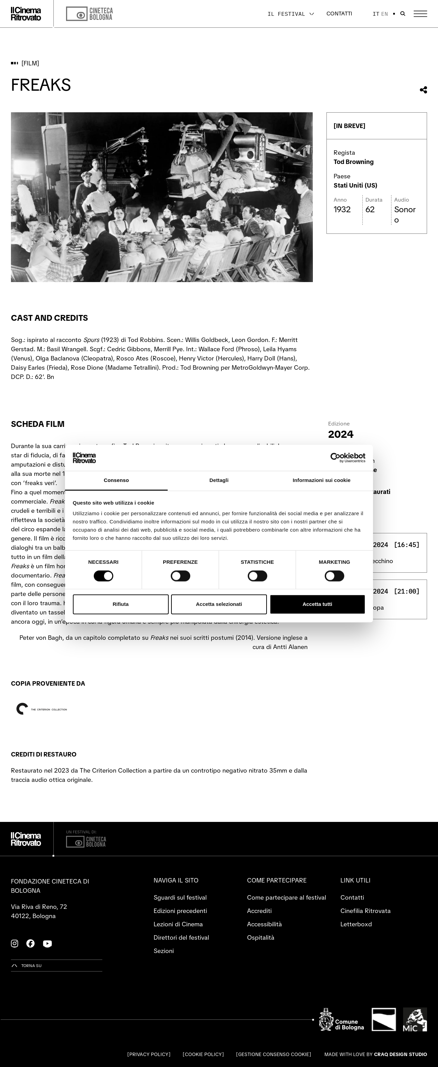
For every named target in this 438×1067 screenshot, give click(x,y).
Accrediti (259, 911)
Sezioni (164, 951)
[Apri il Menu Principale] (420, 13)
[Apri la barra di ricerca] (402, 13)
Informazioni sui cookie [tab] (322, 480)
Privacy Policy (148, 1054)
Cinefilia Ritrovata (365, 911)
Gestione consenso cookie (273, 1054)
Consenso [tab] (116, 480)
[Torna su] (26, 965)
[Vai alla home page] (26, 14)
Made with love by (375, 1054)
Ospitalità (260, 937)
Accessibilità (264, 924)
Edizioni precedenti (180, 911)
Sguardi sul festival (180, 897)
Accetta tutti (317, 604)
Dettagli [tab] (219, 480)
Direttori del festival (181, 937)
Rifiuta (121, 604)
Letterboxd (356, 924)
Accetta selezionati (219, 604)
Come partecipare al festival (286, 897)
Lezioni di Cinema (178, 924)
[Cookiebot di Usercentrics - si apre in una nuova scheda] (335, 458)
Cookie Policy (203, 1054)
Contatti (339, 13)
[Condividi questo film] (423, 89)
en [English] (384, 13)
